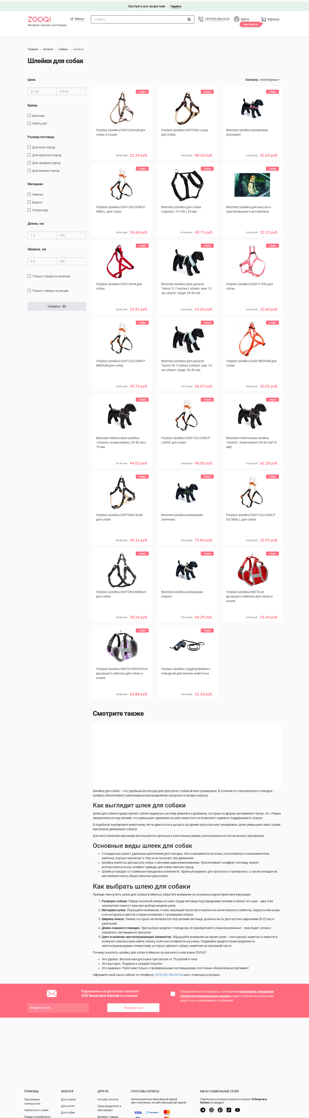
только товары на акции (50, 289)
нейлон (37, 193)
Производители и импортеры (109, 1108)
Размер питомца (41, 135)
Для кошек (68, 1099)
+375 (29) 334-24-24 (217, 17)
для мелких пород (45, 169)
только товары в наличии (51, 274)
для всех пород (43, 145)
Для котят (68, 1106)
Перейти (176, 4)
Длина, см (36, 222)
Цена (31, 78)
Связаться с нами (36, 1110)
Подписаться (133, 1006)
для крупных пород (46, 153)
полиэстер (40, 208)
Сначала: (252, 78)
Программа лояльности (32, 1101)
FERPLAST (39, 122)
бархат (37, 200)
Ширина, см (37, 248)
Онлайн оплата (108, 1099)
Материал (35, 182)
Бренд (32, 104)
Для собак (68, 1112)
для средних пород (46, 161)
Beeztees (38, 114)
